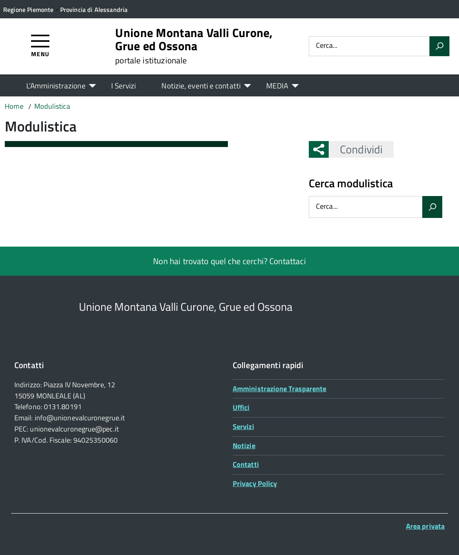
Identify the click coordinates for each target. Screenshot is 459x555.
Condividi (355, 149)
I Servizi (123, 85)
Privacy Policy (255, 483)
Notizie (244, 445)
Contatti (246, 464)
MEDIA (277, 85)
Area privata (425, 526)
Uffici (241, 407)
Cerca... (326, 46)
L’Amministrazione (56, 85)
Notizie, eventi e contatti (200, 85)
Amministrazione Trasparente (279, 388)
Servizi (243, 426)
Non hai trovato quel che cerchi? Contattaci (229, 261)
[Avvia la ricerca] (439, 46)
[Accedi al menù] (40, 45)
